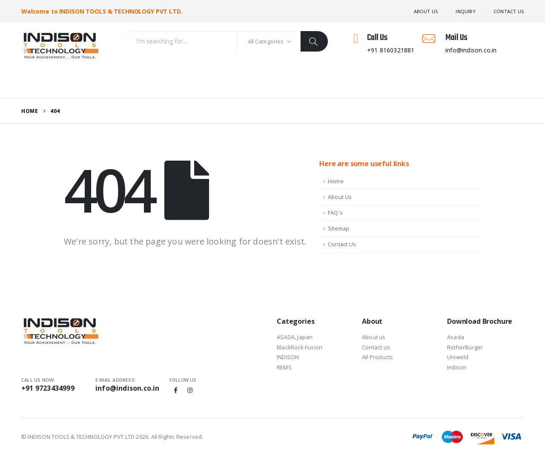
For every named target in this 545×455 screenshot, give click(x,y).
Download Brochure (222, 83)
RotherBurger (465, 347)
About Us (426, 11)
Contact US (508, 11)
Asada (455, 337)
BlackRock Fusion (299, 347)
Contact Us (342, 244)
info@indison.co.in (127, 388)
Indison (457, 367)
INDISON (288, 357)
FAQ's (335, 212)
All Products (124, 83)
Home (38, 83)
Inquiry (465, 11)
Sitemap (338, 228)
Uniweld (457, 357)
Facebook (175, 390)
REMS (284, 367)
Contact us (376, 347)
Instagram (190, 390)
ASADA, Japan (295, 337)
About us (374, 337)
